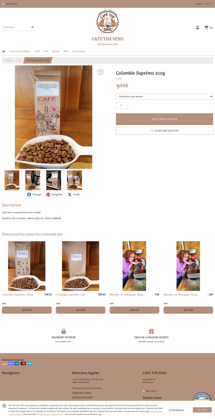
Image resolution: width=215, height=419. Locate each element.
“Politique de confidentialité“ (50, 414)
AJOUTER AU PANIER (164, 119)
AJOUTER (27, 309)
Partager (34, 194)
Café (19, 60)
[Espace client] (197, 27)
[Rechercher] (33, 27)
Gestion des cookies (81, 392)
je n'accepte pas (176, 409)
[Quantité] (122, 105)
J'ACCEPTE (202, 409)
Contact (198, 3)
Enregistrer (54, 194)
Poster (74, 194)
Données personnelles (82, 397)
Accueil (8, 60)
